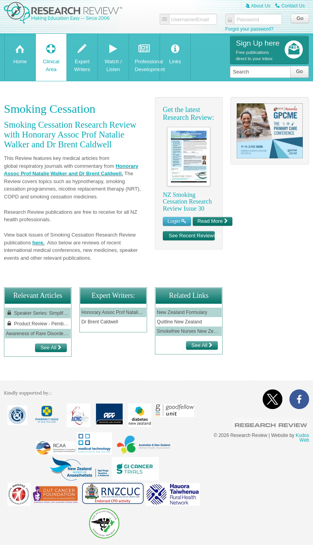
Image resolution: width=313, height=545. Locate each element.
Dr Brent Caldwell (99, 322)
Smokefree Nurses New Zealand (189, 331)
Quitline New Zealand (179, 322)
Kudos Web (302, 438)
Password (248, 19)
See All (51, 347)
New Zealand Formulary (182, 312)
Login (177, 221)
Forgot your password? (249, 29)
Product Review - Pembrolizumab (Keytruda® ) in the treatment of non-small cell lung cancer (38, 323)
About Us (258, 6)
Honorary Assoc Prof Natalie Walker (113, 312)
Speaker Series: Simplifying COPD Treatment (38, 313)
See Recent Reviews (192, 236)
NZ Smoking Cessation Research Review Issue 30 (187, 201)
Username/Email (190, 19)
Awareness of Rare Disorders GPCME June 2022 (38, 333)
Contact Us (290, 6)
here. (38, 243)
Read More (212, 221)
